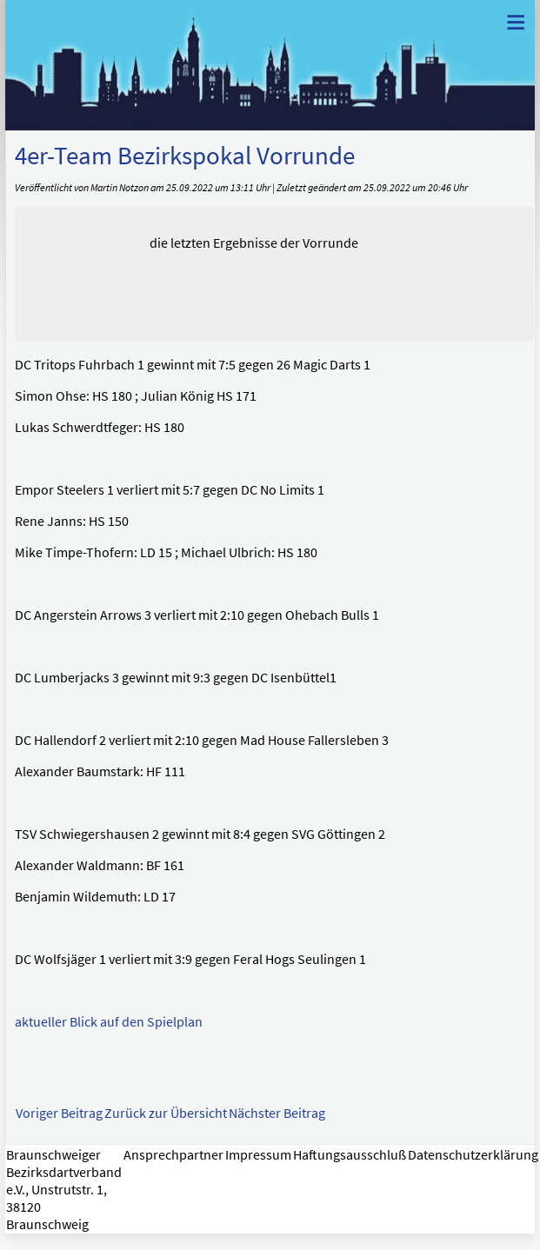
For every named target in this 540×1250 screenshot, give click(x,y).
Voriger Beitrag (59, 1112)
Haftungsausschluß (349, 1154)
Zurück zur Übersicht (165, 1112)
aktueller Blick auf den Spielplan (109, 1021)
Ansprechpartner (173, 1154)
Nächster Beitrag (277, 1112)
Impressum (258, 1154)
